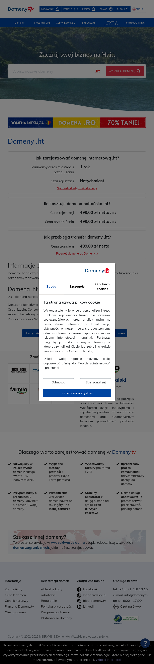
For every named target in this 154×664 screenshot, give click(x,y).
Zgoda (51, 286)
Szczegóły (77, 286)
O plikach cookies (102, 286)
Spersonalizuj (96, 382)
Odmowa (58, 382)
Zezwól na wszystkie (77, 393)
